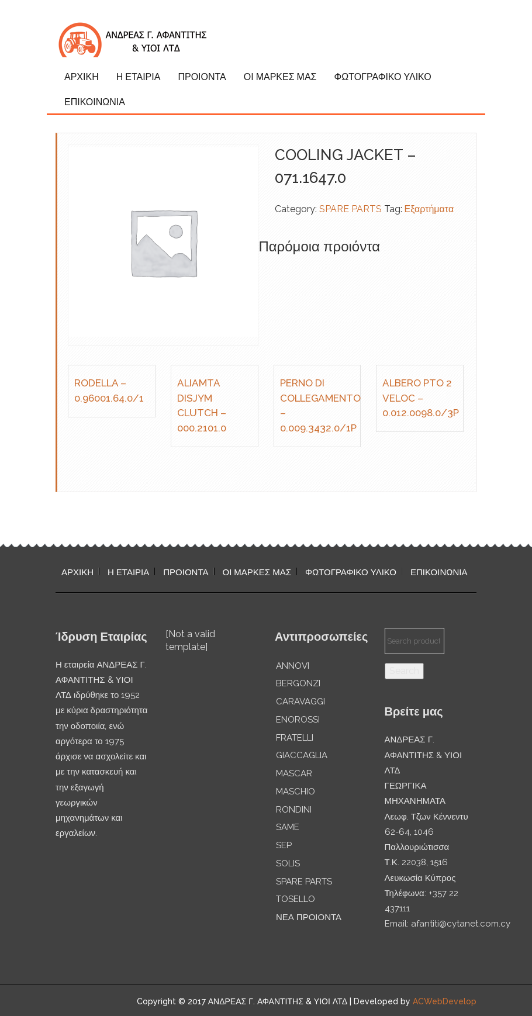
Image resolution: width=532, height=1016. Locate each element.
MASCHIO (295, 791)
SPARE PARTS (350, 209)
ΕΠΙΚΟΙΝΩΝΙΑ (94, 102)
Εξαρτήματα (429, 209)
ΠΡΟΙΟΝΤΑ (202, 76)
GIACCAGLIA (301, 755)
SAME (287, 827)
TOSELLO (295, 899)
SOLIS (288, 863)
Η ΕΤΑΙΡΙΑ (138, 76)
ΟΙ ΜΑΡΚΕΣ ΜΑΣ (280, 76)
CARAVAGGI (300, 701)
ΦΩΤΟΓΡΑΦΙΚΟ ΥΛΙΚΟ (382, 76)
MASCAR (294, 773)
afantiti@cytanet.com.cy (460, 923)
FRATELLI (294, 737)
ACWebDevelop (444, 1001)
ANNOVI (292, 666)
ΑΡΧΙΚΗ (81, 76)
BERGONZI (298, 683)
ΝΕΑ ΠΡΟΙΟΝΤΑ (308, 917)
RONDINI (294, 809)
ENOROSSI (298, 719)
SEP (284, 845)
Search (404, 670)
